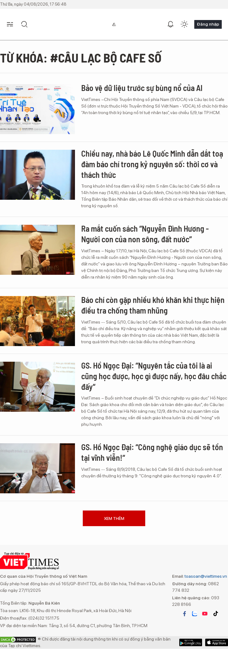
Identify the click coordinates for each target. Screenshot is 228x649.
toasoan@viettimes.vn (205, 576)
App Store (190, 642)
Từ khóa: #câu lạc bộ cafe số (80, 57)
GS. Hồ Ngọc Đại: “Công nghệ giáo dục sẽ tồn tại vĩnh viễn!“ (152, 452)
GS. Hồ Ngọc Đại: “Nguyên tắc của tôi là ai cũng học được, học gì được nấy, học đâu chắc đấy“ (153, 375)
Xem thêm (114, 518)
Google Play (216, 642)
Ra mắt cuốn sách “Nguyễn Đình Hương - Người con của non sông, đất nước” (145, 234)
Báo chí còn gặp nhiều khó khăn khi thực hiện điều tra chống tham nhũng (153, 305)
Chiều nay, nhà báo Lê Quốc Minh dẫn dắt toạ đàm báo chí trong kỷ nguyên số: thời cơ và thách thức (152, 163)
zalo (194, 613)
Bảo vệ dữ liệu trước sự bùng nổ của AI (141, 88)
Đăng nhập (208, 24)
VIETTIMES (29, 561)
